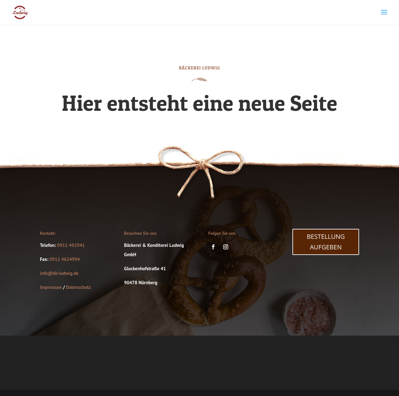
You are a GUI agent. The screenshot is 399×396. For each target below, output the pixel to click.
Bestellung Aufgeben (326, 241)
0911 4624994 (65, 259)
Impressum (51, 287)
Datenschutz (78, 287)
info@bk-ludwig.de (59, 273)
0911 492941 (71, 245)
